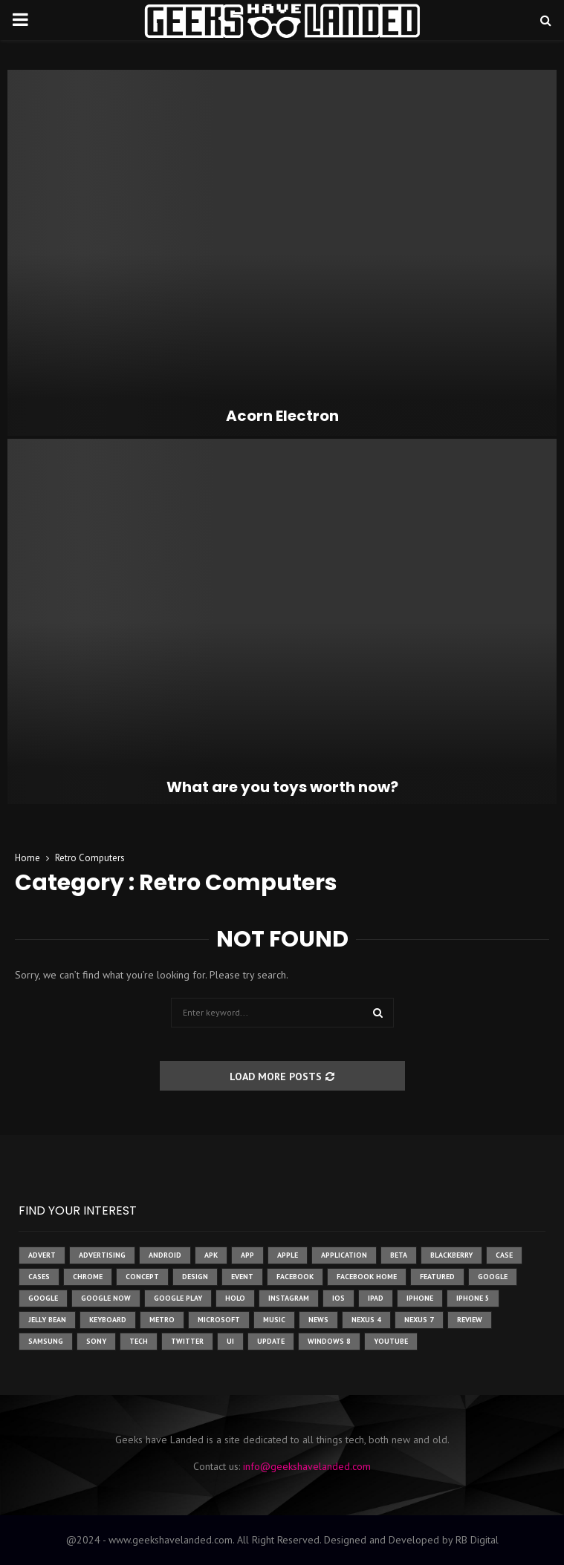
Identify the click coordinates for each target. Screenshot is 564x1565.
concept (142, 1276)
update (271, 1341)
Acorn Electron (282, 415)
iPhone (419, 1298)
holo (235, 1298)
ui (230, 1341)
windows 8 (329, 1341)
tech (138, 1341)
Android (165, 1255)
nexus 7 (419, 1319)
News (318, 1319)
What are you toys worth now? (282, 787)
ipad (375, 1298)
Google (43, 1298)
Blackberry (451, 1255)
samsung (45, 1341)
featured (437, 1276)
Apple (287, 1255)
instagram (288, 1298)
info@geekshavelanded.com (307, 1466)
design (195, 1276)
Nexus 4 (366, 1319)
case (504, 1255)
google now (106, 1298)
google (493, 1276)
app (247, 1255)
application (344, 1255)
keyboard (107, 1319)
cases (39, 1276)
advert (42, 1255)
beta (398, 1255)
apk (211, 1255)
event (242, 1276)
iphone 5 (473, 1298)
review (469, 1319)
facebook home (367, 1276)
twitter (187, 1341)
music (274, 1319)
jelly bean (47, 1319)
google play (178, 1298)
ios (338, 1298)
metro (162, 1319)
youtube (391, 1341)
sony (96, 1341)
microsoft (219, 1319)
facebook (295, 1276)
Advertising (102, 1255)
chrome (88, 1276)
